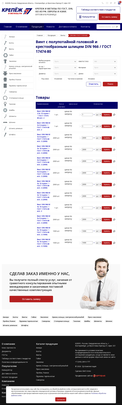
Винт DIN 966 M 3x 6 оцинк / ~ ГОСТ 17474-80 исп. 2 (43, 126)
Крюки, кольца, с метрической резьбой (68, 317)
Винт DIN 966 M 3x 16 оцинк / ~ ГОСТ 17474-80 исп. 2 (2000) (43, 149)
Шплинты (98, 321)
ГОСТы (4, 355)
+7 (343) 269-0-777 (82, 362)
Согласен (61, 399)
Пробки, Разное (9, 321)
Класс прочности (9, 348)
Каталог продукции (9, 377)
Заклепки (44, 317)
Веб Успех (87, 371)
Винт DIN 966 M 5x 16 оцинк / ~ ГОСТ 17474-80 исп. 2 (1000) (43, 242)
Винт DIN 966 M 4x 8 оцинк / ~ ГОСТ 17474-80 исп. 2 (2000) (43, 172)
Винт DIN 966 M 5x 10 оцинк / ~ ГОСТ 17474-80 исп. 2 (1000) (43, 231)
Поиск (110, 84)
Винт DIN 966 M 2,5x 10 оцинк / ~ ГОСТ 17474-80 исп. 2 (43, 114)
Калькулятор (7, 370)
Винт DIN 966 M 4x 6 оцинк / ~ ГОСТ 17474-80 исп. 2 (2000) (43, 161)
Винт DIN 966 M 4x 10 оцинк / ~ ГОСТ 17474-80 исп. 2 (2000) (43, 184)
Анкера (6, 317)
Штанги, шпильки (10, 325)
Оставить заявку (109, 17)
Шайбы (87, 321)
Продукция (37, 26)
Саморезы (46, 321)
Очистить (93, 84)
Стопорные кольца (61, 321)
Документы (6, 351)
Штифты (24, 325)
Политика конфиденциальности (15, 362)
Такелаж (76, 321)
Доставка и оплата (9, 374)
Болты (15, 317)
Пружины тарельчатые (28, 321)
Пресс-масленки (94, 317)
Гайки (33, 317)
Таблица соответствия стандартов (98, 9)
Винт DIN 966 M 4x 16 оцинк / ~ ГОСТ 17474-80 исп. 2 (43, 207)
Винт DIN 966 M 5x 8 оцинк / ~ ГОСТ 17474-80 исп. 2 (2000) (43, 219)
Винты (24, 317)
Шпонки (109, 321)
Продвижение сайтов (84, 376)
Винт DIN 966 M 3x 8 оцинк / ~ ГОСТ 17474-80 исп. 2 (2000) (43, 137)
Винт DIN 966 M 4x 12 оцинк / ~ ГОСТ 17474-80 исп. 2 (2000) (43, 196)
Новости (5, 385)
